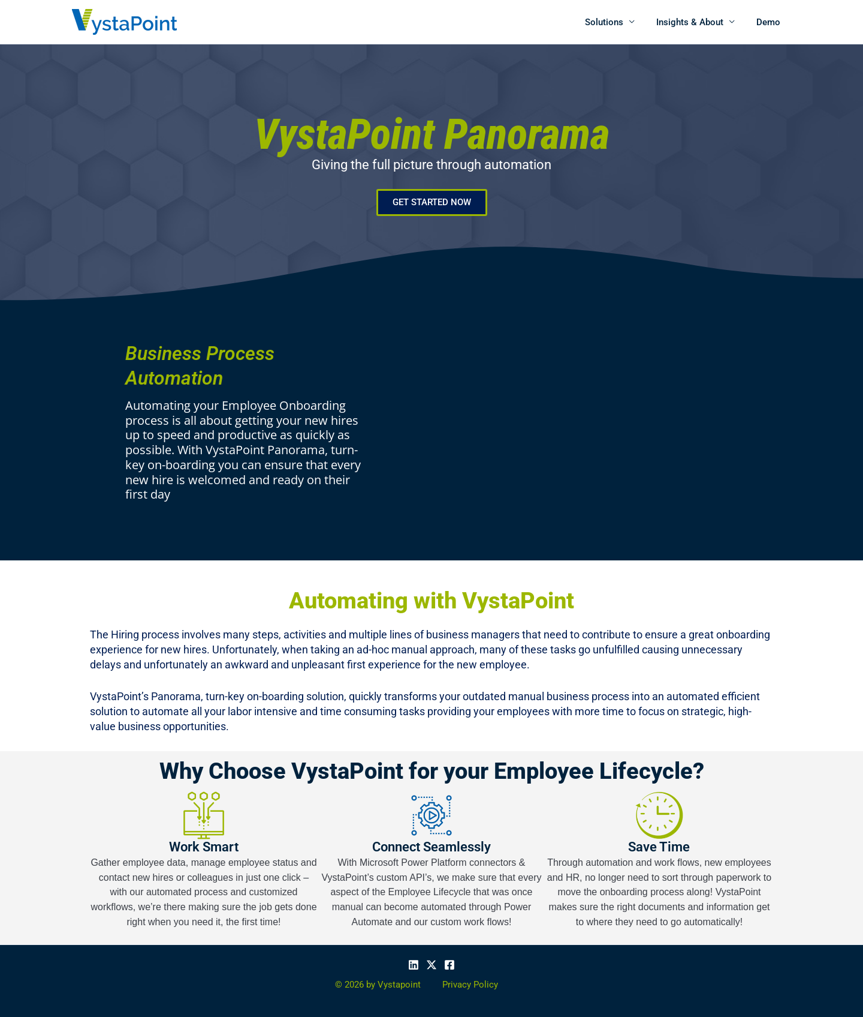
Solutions (613, 22)
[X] (431, 964)
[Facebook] (449, 964)
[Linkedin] (413, 964)
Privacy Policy (470, 984)
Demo (770, 22)
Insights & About (695, 22)
